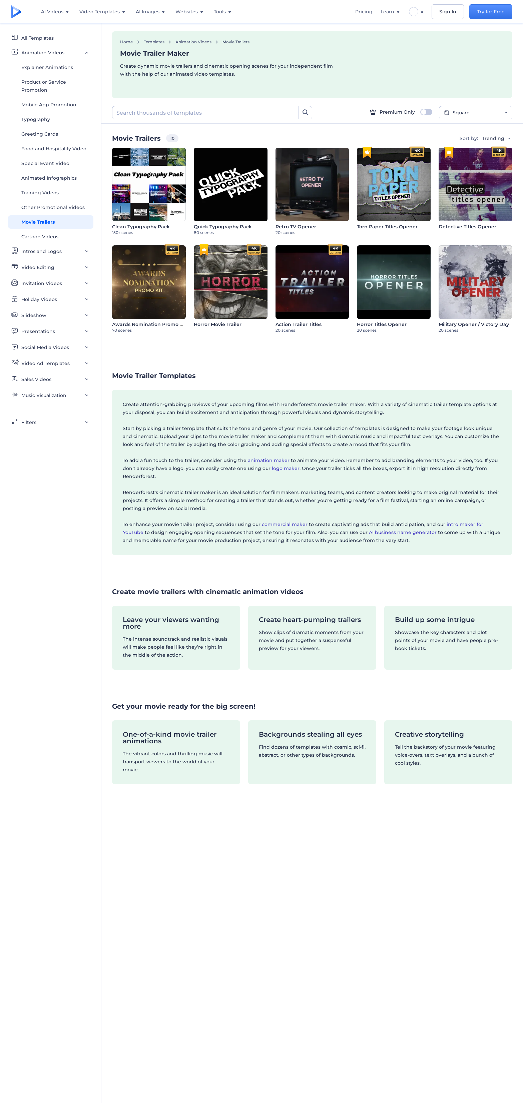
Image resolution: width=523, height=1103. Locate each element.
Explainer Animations (47, 67)
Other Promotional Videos (53, 207)
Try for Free (491, 12)
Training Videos (40, 193)
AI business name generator (403, 532)
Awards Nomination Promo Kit (149, 324)
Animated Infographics (49, 178)
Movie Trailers (38, 222)
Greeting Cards (39, 134)
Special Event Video (45, 163)
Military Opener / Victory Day (474, 324)
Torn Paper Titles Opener (387, 227)
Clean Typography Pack (141, 227)
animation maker (269, 460)
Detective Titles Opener (467, 227)
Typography (35, 119)
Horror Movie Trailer (217, 324)
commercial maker (285, 524)
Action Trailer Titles (299, 324)
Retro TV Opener (296, 227)
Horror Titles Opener (382, 324)
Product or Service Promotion (43, 86)
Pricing (364, 12)
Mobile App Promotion (48, 105)
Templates (154, 42)
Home (126, 42)
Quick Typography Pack (223, 227)
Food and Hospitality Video (53, 149)
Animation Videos (193, 42)
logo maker (286, 468)
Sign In (447, 12)
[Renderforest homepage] (16, 12)
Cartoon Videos (39, 237)
